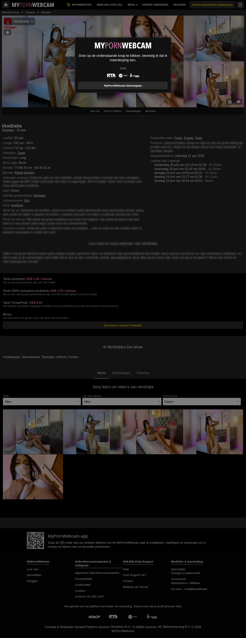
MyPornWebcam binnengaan (123, 85)
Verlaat (123, 68)
